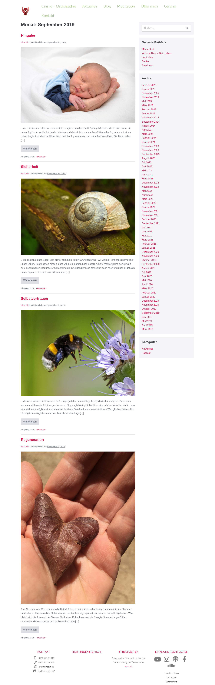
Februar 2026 (149, 85)
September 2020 (150, 264)
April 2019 (147, 325)
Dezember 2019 (150, 300)
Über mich (149, 6)
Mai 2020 (147, 280)
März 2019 (147, 329)
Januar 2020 (148, 296)
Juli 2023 (146, 162)
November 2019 (150, 305)
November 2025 (150, 97)
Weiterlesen (31, 147)
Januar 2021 (148, 247)
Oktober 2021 (149, 219)
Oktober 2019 (149, 309)
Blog (107, 6)
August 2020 (148, 268)
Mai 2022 (147, 191)
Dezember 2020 (150, 252)
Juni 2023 (147, 166)
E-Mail (128, 666)
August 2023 (148, 158)
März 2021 (147, 239)
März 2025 (147, 105)
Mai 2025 (147, 101)
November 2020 (150, 256)
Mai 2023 (147, 170)
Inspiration (147, 57)
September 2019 (150, 313)
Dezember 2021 (150, 211)
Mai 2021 (147, 235)
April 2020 (147, 284)
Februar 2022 (149, 203)
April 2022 (147, 195)
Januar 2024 (148, 142)
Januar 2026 (148, 89)
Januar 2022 (148, 207)
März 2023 (147, 178)
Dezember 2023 (150, 146)
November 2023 (150, 150)
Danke (145, 61)
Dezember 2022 (150, 182)
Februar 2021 (149, 243)
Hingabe (28, 35)
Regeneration (32, 440)
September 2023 (150, 154)
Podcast (146, 353)
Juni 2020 (147, 276)
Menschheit (148, 49)
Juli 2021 (146, 227)
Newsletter (41, 156)
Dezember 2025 (150, 93)
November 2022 (150, 187)
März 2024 (147, 134)
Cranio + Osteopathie (58, 6)
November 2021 (150, 215)
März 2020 (147, 288)
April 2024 (147, 130)
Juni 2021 (147, 231)
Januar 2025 (148, 113)
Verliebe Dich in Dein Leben (156, 53)
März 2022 (147, 199)
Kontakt (47, 15)
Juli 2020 (146, 272)
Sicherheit (29, 167)
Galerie (170, 6)
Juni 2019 (147, 317)
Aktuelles (89, 6)
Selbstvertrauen (34, 298)
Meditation (126, 6)
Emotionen (147, 65)
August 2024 (148, 126)
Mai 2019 (147, 321)
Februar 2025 (149, 109)
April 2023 (147, 174)
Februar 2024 (149, 138)
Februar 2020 (149, 292)
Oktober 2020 (149, 260)
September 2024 (150, 121)
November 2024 (150, 117)
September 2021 (150, 223)
